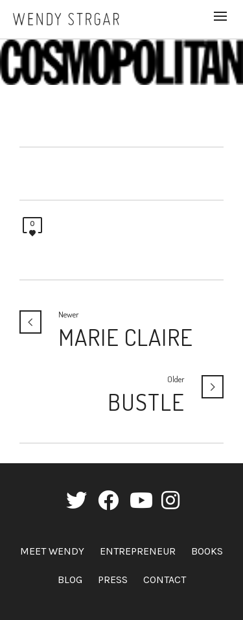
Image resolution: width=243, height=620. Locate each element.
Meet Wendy (52, 551)
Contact (164, 579)
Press (113, 579)
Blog (70, 579)
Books (207, 551)
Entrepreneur (138, 551)
